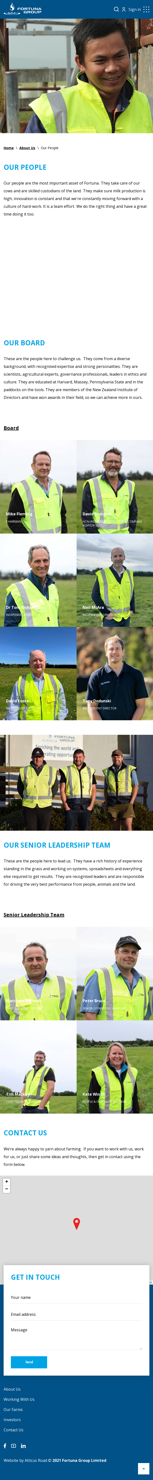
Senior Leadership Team (34, 914)
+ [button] (6, 1182)
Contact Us (13, 1430)
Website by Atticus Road (25, 1460)
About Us (12, 1389)
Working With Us (19, 1399)
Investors (12, 1419)
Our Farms (13, 1409)
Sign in (135, 9)
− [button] (6, 1189)
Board (11, 428)
